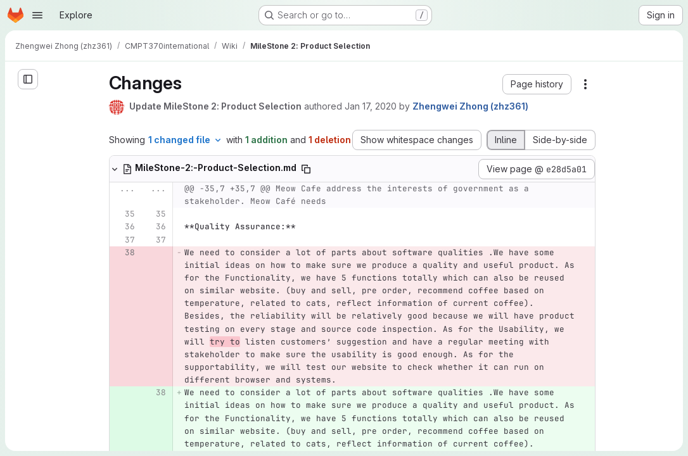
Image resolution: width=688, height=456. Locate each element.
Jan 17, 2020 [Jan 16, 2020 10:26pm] (371, 106)
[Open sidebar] (28, 79)
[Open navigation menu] (37, 15)
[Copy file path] (306, 169)
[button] (536, 84)
